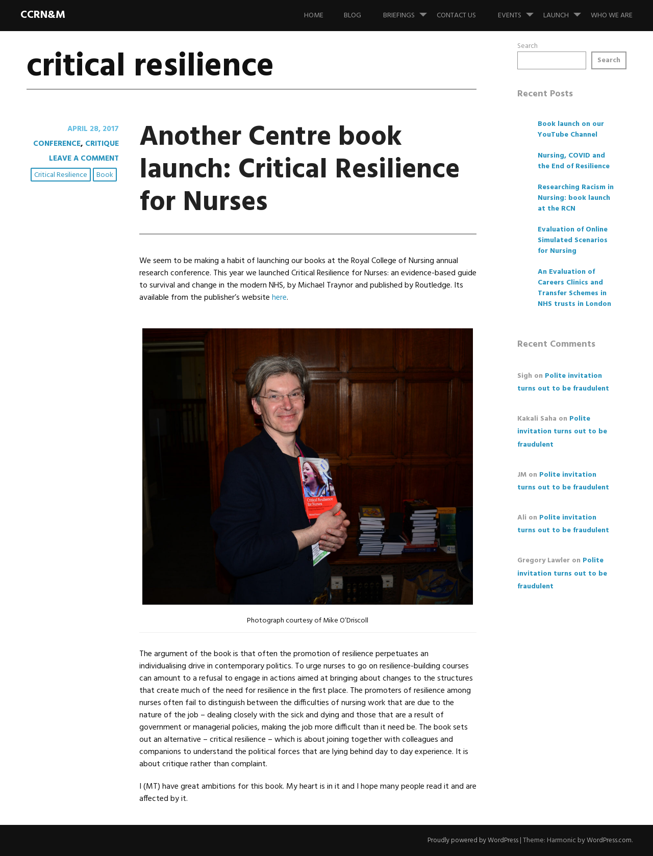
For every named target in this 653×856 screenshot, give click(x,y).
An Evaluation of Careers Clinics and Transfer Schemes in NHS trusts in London (574, 288)
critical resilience (61, 175)
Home (313, 15)
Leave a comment (81, 158)
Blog (352, 15)
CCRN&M (42, 15)
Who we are (612, 15)
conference (53, 143)
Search (527, 46)
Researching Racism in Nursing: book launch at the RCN (576, 198)
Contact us (456, 15)
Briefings (409, 10)
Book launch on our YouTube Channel (571, 129)
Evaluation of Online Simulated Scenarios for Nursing (573, 240)
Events (520, 10)
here (279, 297)
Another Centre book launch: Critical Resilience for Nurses (295, 169)
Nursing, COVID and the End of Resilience (574, 161)
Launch (566, 10)
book (105, 175)
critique (101, 143)
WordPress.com (608, 840)
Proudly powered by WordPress (467, 840)
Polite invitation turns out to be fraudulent (562, 431)
